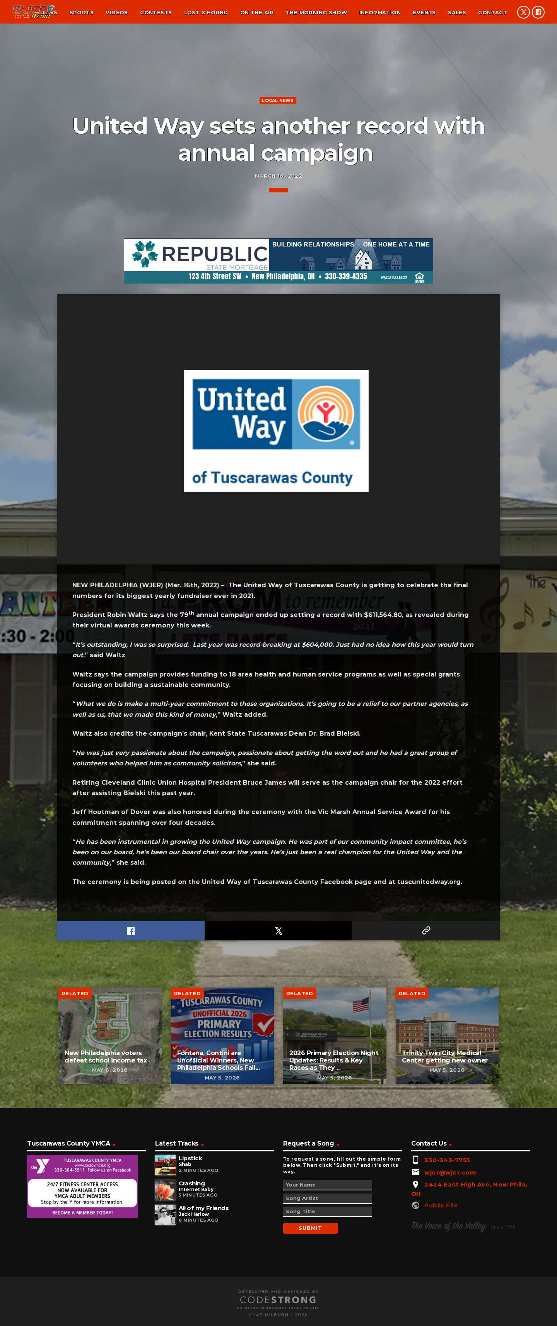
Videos (117, 12)
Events (424, 12)
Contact (492, 12)
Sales (457, 12)
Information (380, 12)
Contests (156, 12)
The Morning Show (316, 12)
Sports (82, 12)
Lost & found (206, 12)
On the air (257, 12)
